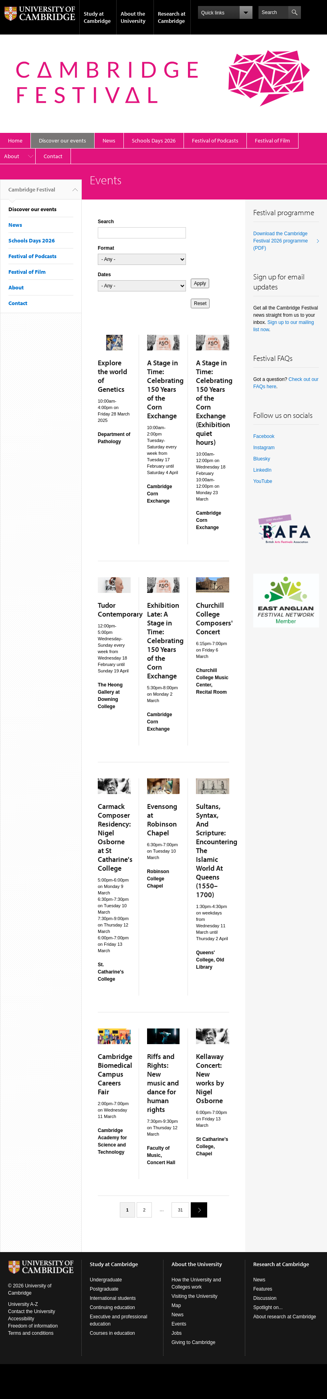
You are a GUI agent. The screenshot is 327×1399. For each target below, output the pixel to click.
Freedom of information (33, 1326)
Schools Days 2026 (154, 140)
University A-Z (23, 1304)
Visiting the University (195, 1296)
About (11, 156)
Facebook (264, 436)
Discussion (265, 1298)
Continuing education (112, 1307)
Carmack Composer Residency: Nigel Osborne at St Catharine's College (115, 837)
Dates (104, 274)
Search (106, 221)
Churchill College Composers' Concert (214, 618)
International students (113, 1298)
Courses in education (112, 1333)
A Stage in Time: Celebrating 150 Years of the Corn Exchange (165, 389)
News (109, 140)
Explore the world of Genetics (112, 376)
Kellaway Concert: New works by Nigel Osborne (210, 1078)
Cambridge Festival (31, 193)
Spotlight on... (268, 1307)
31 (180, 1210)
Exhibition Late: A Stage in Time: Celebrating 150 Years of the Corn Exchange (165, 640)
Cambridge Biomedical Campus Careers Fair (115, 1074)
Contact (53, 156)
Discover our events (62, 140)
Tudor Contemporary (120, 610)
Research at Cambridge (172, 17)
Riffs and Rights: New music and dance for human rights (163, 1083)
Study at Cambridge (97, 17)
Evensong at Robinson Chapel (162, 819)
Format (106, 248)
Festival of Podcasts (215, 140)
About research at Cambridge (284, 1317)
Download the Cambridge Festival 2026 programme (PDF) (280, 241)
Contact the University (31, 1311)
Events (179, 1324)
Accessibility (21, 1319)
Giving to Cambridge (193, 1342)
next (196, 1209)
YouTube (262, 481)
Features (262, 1289)
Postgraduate (104, 1289)
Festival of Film (272, 140)
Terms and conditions (30, 1333)
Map (176, 1305)
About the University (133, 17)
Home (15, 140)
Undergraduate (106, 1280)
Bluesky (261, 459)
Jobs (177, 1333)
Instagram (264, 447)
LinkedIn (262, 470)
